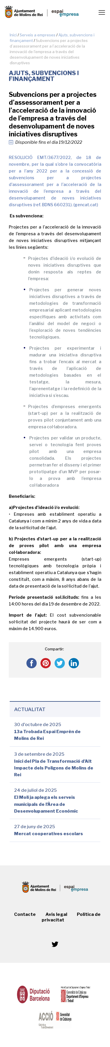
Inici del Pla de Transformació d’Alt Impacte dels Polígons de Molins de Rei (53, 768)
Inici (13, 35)
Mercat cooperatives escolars (48, 834)
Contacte (25, 914)
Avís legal (56, 914)
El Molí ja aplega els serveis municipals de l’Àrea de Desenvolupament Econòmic (46, 804)
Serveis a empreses (37, 35)
